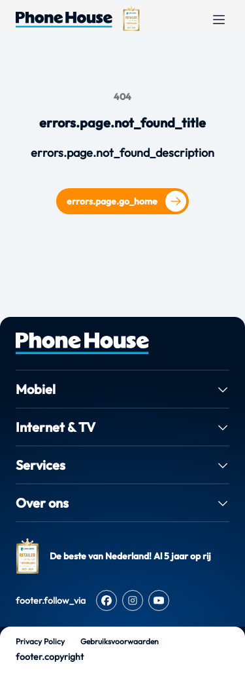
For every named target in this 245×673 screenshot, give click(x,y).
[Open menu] (218, 19)
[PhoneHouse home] (122, 343)
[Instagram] (132, 600)
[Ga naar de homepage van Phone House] (64, 19)
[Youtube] (158, 600)
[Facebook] (106, 600)
